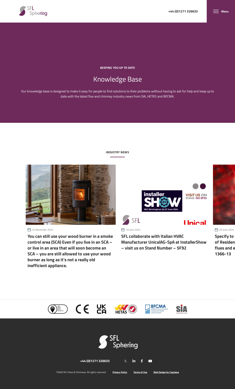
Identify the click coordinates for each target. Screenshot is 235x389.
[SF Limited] (33, 11)
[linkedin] (133, 361)
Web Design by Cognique (166, 372)
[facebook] (142, 361)
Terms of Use (140, 372)
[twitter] (125, 361)
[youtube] (150, 361)
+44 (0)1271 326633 (183, 11)
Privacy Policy (120, 372)
